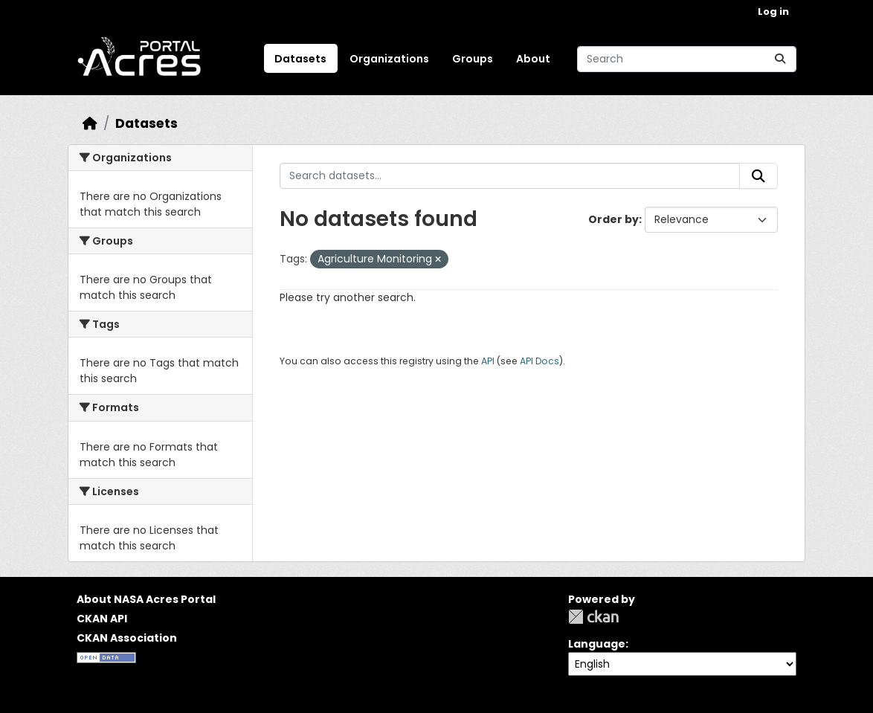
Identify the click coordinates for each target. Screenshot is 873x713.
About (533, 58)
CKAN (593, 617)
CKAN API (102, 618)
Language (596, 643)
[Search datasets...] (686, 59)
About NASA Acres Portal (146, 599)
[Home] (90, 123)
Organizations (389, 58)
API (488, 361)
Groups (472, 58)
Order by (613, 219)
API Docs (539, 361)
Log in (773, 11)
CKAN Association (127, 637)
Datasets (300, 58)
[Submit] (780, 59)
